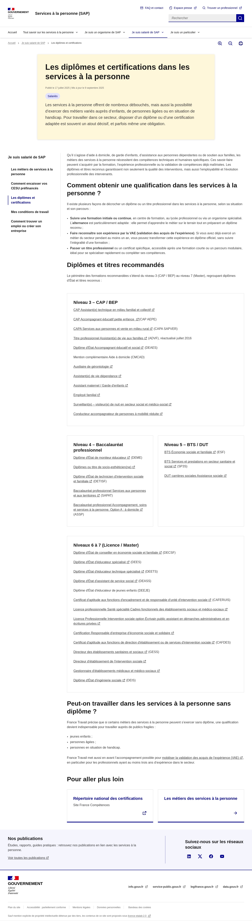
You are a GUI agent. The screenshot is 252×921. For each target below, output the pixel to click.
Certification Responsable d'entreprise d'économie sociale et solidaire (121, 633)
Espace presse (183, 7)
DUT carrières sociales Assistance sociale (193, 475)
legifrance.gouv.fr (202, 886)
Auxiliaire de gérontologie (91, 366)
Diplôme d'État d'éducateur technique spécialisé (106, 571)
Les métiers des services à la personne (200, 798)
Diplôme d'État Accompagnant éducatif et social (106, 347)
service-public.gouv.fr (167, 886)
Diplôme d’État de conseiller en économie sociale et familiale (115, 552)
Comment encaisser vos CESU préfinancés (29, 186)
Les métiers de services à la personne (32, 172)
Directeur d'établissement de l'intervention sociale (107, 661)
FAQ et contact (154, 7)
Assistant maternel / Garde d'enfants (98, 385)
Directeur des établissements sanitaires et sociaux (108, 652)
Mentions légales (81, 907)
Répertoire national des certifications (108, 798)
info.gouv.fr (136, 886)
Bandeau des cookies (139, 907)
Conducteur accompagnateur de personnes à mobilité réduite (116, 414)
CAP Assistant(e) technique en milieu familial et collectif (112, 310)
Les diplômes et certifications (23, 200)
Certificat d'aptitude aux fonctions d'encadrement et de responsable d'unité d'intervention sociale (140, 600)
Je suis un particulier (183, 32)
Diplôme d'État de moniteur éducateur (99, 457)
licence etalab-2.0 (137, 915)
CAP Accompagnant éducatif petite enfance (104, 319)
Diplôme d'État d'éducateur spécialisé (99, 562)
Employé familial (84, 395)
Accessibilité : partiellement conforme (46, 907)
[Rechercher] (202, 18)
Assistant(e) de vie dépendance (95, 376)
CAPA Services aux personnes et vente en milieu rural (111, 328)
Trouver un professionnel (222, 7)
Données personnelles (108, 907)
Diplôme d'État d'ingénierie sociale (97, 680)
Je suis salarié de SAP (145, 32)
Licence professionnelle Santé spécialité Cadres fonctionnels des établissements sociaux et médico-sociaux (148, 609)
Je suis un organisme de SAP (103, 32)
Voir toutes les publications (26, 858)
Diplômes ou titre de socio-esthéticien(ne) (102, 467)
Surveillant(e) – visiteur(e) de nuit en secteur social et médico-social (120, 404)
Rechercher (240, 18)
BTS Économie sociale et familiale (188, 452)
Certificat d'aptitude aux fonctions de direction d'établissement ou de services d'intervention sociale (142, 642)
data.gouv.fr (231, 886)
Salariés (53, 96)
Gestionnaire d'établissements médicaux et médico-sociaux (114, 671)
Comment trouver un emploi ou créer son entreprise (26, 226)
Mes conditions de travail (30, 212)
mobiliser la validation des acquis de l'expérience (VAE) (200, 757)
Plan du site (14, 907)
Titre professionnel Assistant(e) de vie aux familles (108, 338)
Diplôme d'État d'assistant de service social (103, 581)
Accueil (12, 32)
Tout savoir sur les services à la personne (48, 32)
